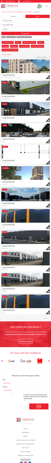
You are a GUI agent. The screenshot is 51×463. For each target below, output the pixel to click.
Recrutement (25, 432)
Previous (2, 361)
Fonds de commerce (29, 42)
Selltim (30, 423)
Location (13, 16)
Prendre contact (25, 341)
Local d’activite (28, 12)
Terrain (18, 42)
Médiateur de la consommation (25, 444)
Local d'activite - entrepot (10, 50)
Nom (4, 379)
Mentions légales (25, 451)
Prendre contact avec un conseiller (25, 440)
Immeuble (14, 46)
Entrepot (5, 46)
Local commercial (8, 42)
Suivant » (46, 318)
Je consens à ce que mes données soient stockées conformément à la (36, 397)
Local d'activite (24, 46)
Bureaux (40, 42)
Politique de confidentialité (25, 455)
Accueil (4, 12)
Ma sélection (24, 1)
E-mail (5, 387)
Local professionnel (37, 46)
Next (49, 361)
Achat (37, 16)
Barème (25, 436)
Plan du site (25, 447)
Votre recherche (10, 1)
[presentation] (15, 406)
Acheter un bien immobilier (15, 12)
